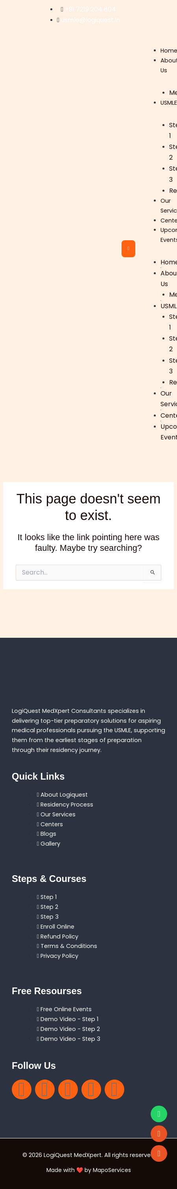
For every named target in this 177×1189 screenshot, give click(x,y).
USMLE (168, 103)
